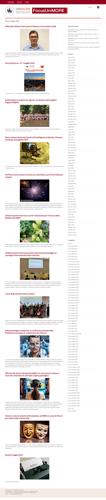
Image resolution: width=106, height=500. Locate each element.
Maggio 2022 (71, 163)
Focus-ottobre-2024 (73, 387)
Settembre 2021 (72, 183)
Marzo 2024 (71, 109)
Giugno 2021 (71, 188)
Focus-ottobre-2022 (73, 382)
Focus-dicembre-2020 (73, 261)
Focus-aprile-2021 (72, 248)
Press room (71, 408)
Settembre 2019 (72, 235)
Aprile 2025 (71, 78)
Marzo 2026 (71, 57)
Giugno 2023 (71, 132)
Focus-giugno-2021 (73, 308)
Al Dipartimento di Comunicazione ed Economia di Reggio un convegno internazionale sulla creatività (31, 254)
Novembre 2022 (72, 150)
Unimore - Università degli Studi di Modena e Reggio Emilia (22, 492)
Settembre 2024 (72, 96)
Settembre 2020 (72, 212)
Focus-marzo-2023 (73, 359)
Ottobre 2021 (71, 181)
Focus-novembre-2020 (74, 367)
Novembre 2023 (72, 119)
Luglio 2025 (71, 70)
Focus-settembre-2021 (74, 395)
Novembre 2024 (72, 91)
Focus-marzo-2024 (73, 362)
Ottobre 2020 (71, 209)
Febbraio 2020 (71, 227)
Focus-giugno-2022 (73, 310)
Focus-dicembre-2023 (73, 269)
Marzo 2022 (71, 168)
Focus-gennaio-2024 (73, 300)
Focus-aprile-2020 (72, 246)
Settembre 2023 (72, 124)
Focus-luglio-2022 (72, 323)
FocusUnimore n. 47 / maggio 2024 (20, 63)
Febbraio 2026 (71, 60)
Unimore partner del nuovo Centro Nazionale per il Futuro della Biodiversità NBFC (32, 216)
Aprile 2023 (71, 137)
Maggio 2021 (71, 191)
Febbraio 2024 (71, 111)
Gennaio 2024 (71, 114)
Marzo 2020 (71, 224)
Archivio (19, 2)
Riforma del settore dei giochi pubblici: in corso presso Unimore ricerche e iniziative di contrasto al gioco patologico (32, 374)
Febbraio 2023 (71, 142)
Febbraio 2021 (71, 199)
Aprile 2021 (71, 194)
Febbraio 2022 (71, 170)
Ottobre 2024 (71, 93)
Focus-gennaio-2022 (73, 295)
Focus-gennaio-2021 (73, 292)
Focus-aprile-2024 (72, 256)
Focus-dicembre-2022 (73, 266)
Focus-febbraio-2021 (73, 277)
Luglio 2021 (71, 186)
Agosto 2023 (71, 127)
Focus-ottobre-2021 (73, 380)
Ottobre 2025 (71, 62)
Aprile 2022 (71, 165)
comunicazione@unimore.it (15, 494)
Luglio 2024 (71, 98)
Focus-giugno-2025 (73, 318)
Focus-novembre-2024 (74, 375)
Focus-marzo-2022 (73, 357)
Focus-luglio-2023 (72, 326)
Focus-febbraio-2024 (73, 284)
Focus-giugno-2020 (73, 305)
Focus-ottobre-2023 (73, 385)
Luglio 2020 (71, 214)
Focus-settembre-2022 (74, 398)
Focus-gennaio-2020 (73, 290)
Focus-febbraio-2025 (73, 287)
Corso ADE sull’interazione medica (20, 294)
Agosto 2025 (71, 67)
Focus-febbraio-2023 (73, 282)
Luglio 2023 (71, 129)
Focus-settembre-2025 (74, 405)
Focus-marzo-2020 (73, 351)
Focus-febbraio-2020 (73, 274)
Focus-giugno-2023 (73, 313)
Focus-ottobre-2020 (73, 377)
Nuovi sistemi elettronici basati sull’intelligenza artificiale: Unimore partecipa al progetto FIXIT (33, 138)
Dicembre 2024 (72, 88)
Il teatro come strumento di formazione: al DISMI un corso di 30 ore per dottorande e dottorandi (33, 417)
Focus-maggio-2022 (73, 341)
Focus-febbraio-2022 (73, 279)
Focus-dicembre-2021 (73, 264)
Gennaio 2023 (71, 145)
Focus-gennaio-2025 (73, 302)
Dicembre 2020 (72, 204)
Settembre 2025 (72, 65)
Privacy (7, 494)
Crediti (27, 2)
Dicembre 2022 (72, 147)
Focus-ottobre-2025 (73, 390)
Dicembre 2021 (72, 176)
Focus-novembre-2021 (74, 369)
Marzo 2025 (71, 80)
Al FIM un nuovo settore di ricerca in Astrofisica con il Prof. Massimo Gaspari (34, 176)
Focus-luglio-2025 (72, 331)
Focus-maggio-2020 (73, 336)
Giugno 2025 (71, 73)
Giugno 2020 (71, 217)
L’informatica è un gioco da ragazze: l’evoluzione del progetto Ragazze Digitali (31, 101)
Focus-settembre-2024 (74, 403)
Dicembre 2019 (72, 232)
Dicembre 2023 (72, 116)
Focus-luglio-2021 (72, 320)
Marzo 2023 (71, 139)
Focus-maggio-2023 (73, 344)
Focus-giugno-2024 (73, 315)
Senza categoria (72, 411)
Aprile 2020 (71, 222)
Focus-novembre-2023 (74, 372)
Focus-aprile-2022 (72, 251)
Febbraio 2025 (71, 83)
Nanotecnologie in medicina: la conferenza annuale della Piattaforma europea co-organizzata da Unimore (29, 331)
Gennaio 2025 (71, 85)
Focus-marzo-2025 (73, 364)
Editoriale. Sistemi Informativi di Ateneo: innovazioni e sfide (30, 26)
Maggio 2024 (71, 103)
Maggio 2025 (71, 75)
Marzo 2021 (71, 196)
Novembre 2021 (72, 178)
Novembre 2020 (72, 206)
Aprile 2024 (71, 106)
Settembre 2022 (72, 155)
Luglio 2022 (71, 158)
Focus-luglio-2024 (72, 328)
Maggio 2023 (71, 134)
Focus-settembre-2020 (74, 393)
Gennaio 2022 (71, 173)
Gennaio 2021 (71, 201)
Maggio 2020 (71, 219)
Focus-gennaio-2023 (73, 297)
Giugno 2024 (71, 101)
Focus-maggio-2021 (73, 339)
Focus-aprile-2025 (72, 259)
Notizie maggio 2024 (14, 455)
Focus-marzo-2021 (73, 354)
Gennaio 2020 (71, 230)
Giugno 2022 (71, 160)
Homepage (11, 2)
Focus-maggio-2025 (73, 349)
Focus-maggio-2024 (73, 346)
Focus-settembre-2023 (74, 400)
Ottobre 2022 (71, 152)
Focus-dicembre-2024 (73, 272)
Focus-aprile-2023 (72, 254)
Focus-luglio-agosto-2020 (74, 333)
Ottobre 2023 (71, 121)
